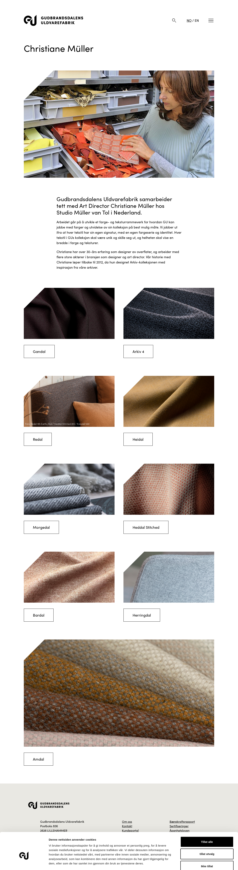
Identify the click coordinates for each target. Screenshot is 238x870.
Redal (38, 439)
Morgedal (41, 527)
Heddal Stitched (146, 527)
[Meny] (211, 20)
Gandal (39, 351)
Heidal (138, 439)
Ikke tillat (207, 845)
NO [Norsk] (189, 20)
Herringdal (142, 615)
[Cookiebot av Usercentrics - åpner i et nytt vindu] (24, 863)
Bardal (38, 615)
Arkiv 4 (138, 351)
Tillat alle (207, 821)
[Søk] (174, 20)
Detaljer (198, 862)
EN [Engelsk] (197, 20)
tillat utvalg (207, 833)
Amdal (38, 759)
